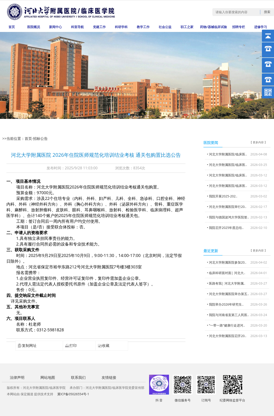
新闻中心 (55, 27)
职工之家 (187, 27)
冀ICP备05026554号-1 (73, 394)
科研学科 (121, 27)
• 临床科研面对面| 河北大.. (237, 273)
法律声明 (17, 377)
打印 (71, 345)
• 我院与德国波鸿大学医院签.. (237, 217)
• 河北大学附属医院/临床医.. (237, 154)
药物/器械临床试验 (213, 27)
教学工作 (143, 27)
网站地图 (47, 377)
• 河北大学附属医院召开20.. (237, 336)
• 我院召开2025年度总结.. (237, 227)
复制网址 (27, 345)
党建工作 (99, 27)
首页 (11, 27)
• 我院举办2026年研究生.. (237, 304)
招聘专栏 (238, 27)
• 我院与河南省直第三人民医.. (237, 315)
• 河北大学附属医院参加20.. (237, 262)
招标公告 (40, 138)
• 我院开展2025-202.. (237, 196)
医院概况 (33, 27)
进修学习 (260, 27)
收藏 (103, 345)
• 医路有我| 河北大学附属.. (237, 283)
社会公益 (165, 27)
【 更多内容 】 (258, 142)
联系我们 (78, 377)
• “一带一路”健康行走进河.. (237, 325)
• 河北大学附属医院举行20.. (237, 206)
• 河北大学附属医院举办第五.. (237, 294)
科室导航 (77, 27)
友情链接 (109, 377)
